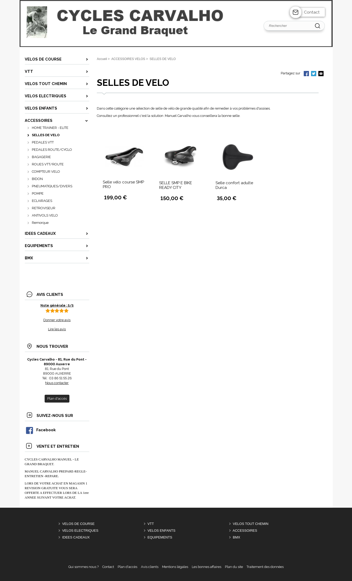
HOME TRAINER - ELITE (50, 128)
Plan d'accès (127, 567)
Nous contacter (57, 383)
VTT (150, 524)
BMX (236, 537)
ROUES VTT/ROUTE (48, 164)
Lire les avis (57, 329)
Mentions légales (175, 567)
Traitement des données (265, 567)
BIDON (37, 179)
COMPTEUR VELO (46, 171)
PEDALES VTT (43, 142)
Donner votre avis (56, 320)
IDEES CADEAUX (76, 537)
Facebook (40, 430)
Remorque (40, 223)
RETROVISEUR (43, 208)
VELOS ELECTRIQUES (80, 530)
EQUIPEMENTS (159, 537)
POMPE (38, 193)
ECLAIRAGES (42, 201)
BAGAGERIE (41, 157)
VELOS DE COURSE (78, 524)
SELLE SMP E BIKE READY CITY (175, 185)
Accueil (102, 59)
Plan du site (234, 567)
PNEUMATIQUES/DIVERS (52, 186)
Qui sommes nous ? (83, 567)
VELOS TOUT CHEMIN (251, 524)
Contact (312, 12)
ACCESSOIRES (245, 530)
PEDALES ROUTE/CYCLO (52, 150)
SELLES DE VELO (46, 135)
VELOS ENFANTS (161, 530)
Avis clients (149, 567)
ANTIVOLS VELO (45, 215)
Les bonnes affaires (206, 567)
